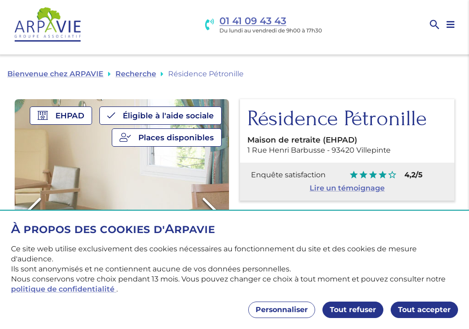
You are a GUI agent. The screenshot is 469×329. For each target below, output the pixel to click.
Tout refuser (353, 309)
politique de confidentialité (63, 289)
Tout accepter (424, 309)
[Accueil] (48, 24)
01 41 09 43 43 (252, 21)
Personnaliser (282, 309)
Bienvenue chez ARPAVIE (55, 73)
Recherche (135, 73)
